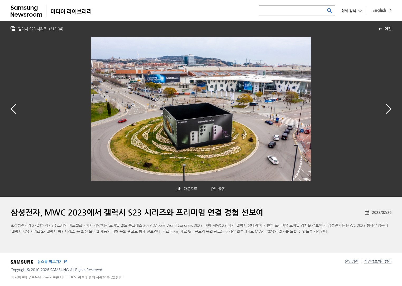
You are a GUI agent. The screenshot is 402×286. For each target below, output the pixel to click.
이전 (388, 29)
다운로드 (190, 189)
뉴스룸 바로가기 (50, 262)
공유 (221, 189)
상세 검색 (348, 11)
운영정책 (351, 261)
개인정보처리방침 (377, 261)
